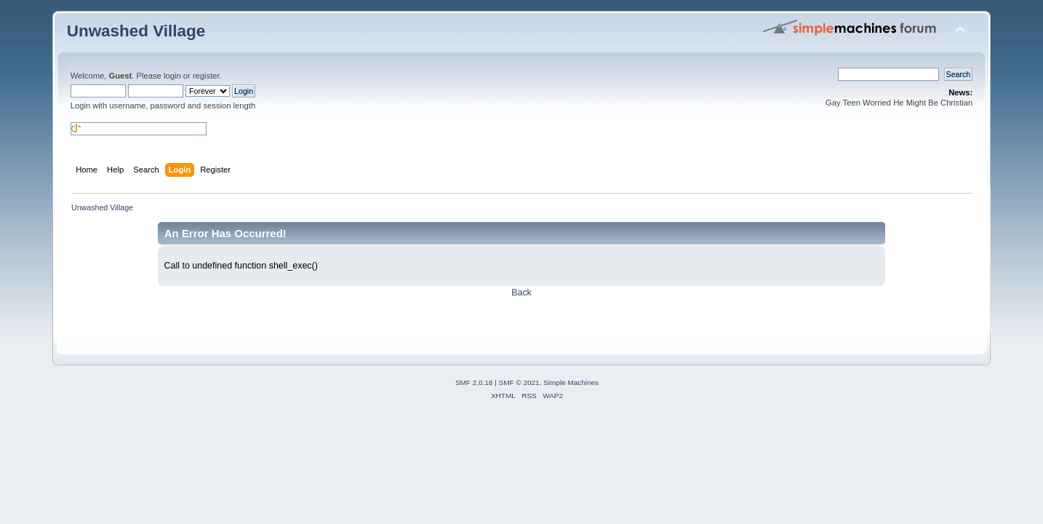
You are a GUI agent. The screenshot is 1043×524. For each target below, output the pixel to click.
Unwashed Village (136, 31)
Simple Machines (571, 382)
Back (521, 292)
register (206, 75)
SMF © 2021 (519, 382)
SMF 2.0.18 (474, 382)
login (172, 75)
